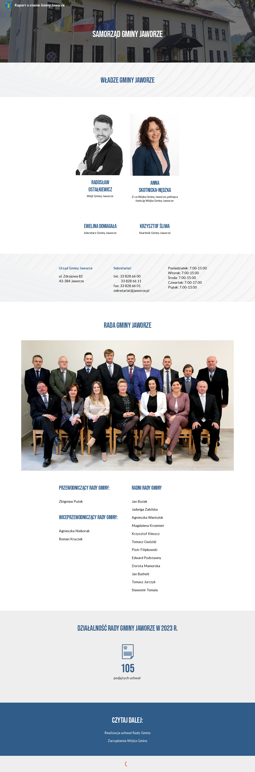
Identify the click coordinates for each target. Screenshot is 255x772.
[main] (127, 31)
